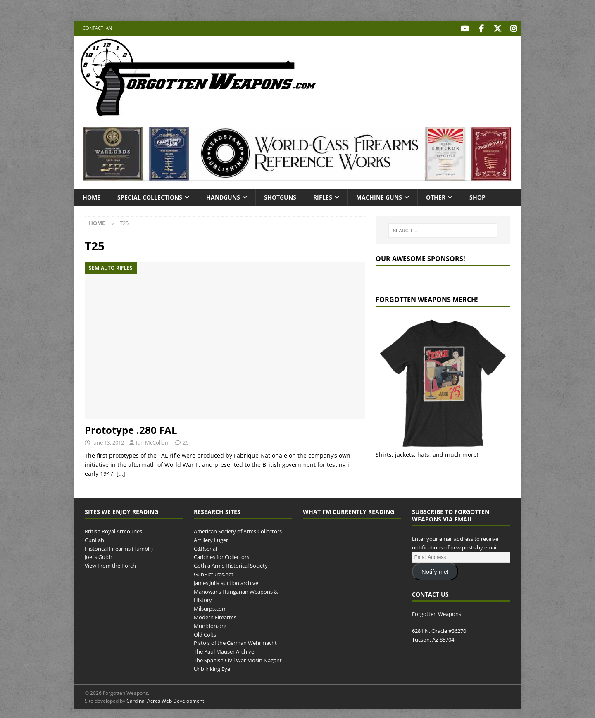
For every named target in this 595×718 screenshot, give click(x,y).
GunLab (94, 538)
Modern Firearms (215, 616)
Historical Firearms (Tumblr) (119, 547)
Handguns (223, 196)
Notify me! (435, 570)
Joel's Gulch (98, 556)
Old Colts (205, 633)
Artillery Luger (211, 538)
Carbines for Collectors (221, 556)
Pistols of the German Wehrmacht (235, 641)
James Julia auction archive (226, 581)
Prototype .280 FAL (131, 428)
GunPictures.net (213, 573)
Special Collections (149, 196)
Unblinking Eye (212, 667)
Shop (477, 196)
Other (435, 196)
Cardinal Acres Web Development (165, 699)
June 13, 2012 (108, 441)
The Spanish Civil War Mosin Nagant (238, 659)
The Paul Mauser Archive (224, 650)
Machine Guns (379, 196)
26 (185, 441)
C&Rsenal (205, 547)
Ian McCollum (153, 441)
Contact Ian (97, 28)
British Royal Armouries (113, 530)
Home (91, 196)
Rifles (322, 196)
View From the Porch (110, 564)
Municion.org (210, 624)
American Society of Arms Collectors (238, 530)
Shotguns (280, 196)
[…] (121, 473)
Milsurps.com (210, 607)
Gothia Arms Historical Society (231, 564)
